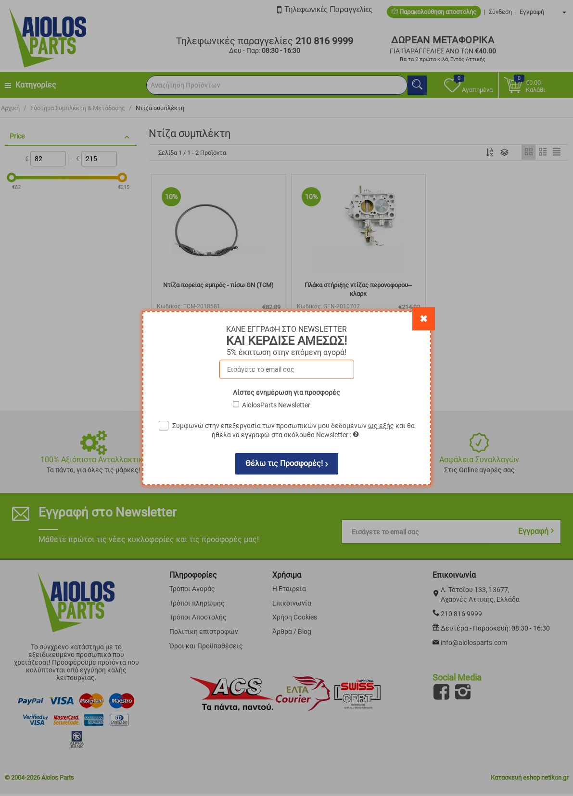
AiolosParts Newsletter (276, 404)
